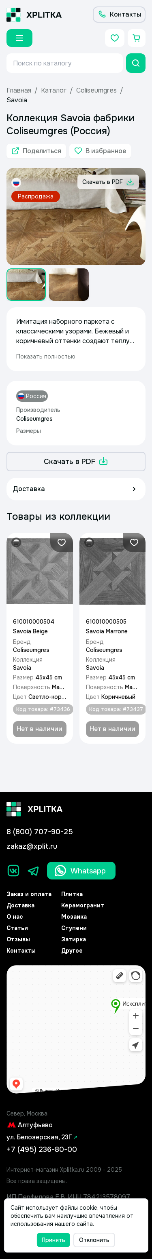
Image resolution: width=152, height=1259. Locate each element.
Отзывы (18, 939)
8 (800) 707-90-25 (39, 831)
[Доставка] (76, 489)
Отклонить (94, 1240)
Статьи (17, 928)
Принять (53, 1240)
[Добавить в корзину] (39, 729)
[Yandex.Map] (76, 1029)
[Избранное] (114, 38)
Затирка (73, 939)
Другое (72, 950)
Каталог (53, 90)
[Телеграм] (34, 870)
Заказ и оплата (28, 894)
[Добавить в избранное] (100, 151)
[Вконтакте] (13, 870)
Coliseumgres (96, 90)
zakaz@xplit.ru (31, 846)
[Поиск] (136, 63)
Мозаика (74, 916)
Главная (18, 90)
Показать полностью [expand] (45, 356)
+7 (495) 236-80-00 (41, 1149)
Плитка (72, 894)
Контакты (21, 950)
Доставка (20, 905)
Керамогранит (82, 905)
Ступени (74, 928)
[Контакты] (119, 14)
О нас (14, 916)
